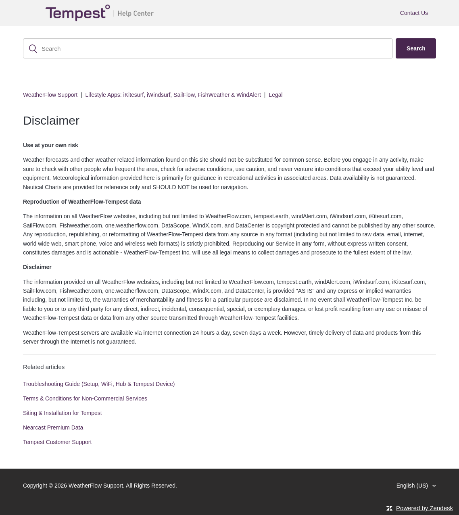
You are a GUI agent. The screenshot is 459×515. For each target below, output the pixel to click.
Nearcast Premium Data (53, 427)
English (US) (413, 485)
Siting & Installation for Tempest (62, 413)
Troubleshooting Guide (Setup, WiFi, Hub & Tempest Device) (99, 384)
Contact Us (414, 13)
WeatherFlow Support (50, 95)
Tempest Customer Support (57, 442)
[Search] (208, 48)
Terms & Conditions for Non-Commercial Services (85, 398)
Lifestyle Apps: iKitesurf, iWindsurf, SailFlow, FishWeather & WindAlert (173, 95)
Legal (275, 95)
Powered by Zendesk (424, 508)
